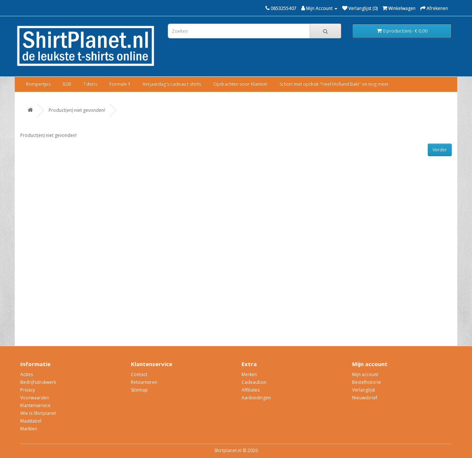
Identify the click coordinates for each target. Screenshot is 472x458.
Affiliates (251, 390)
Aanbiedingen (256, 398)
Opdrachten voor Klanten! (240, 84)
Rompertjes (38, 84)
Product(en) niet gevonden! (77, 110)
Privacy (27, 390)
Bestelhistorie (366, 382)
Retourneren (144, 382)
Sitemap (139, 390)
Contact (139, 374)
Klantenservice (35, 405)
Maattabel (30, 421)
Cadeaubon (254, 382)
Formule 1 (120, 84)
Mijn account (365, 374)
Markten (28, 429)
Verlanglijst (363, 390)
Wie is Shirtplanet (38, 413)
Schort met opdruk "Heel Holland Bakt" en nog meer (334, 84)
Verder (440, 150)
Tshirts (90, 84)
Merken (249, 374)
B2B (67, 84)
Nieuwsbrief (364, 398)
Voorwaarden (34, 398)
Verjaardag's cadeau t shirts (172, 84)
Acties (26, 374)
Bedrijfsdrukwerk (38, 382)
